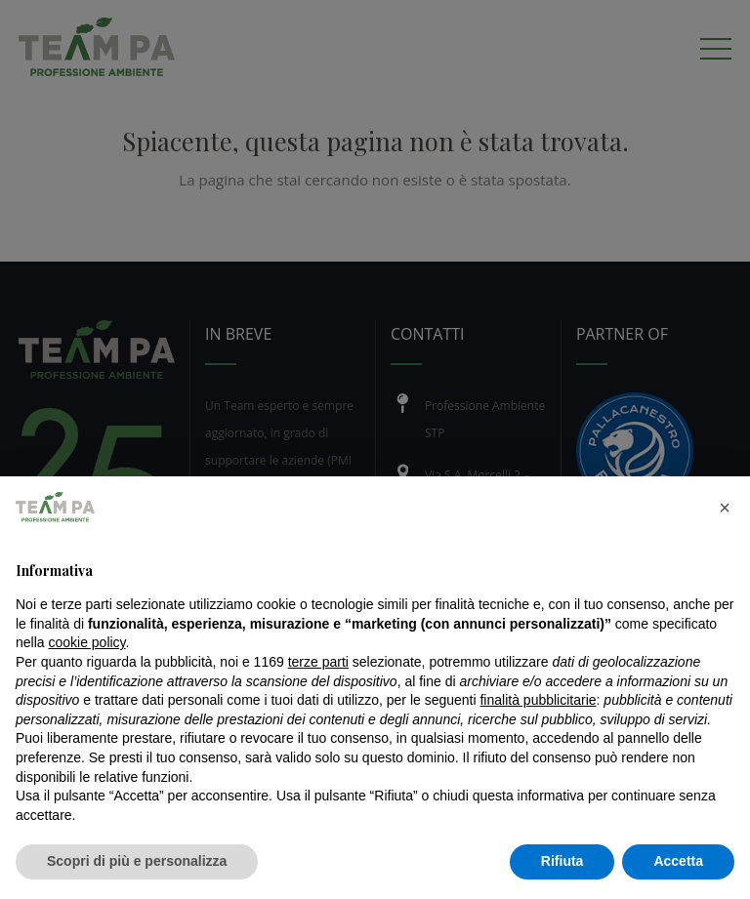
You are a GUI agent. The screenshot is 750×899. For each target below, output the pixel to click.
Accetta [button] (678, 861)
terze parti (318, 662)
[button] (724, 507)
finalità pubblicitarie (537, 700)
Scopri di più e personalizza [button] (137, 861)
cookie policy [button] (86, 642)
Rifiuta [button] (562, 861)
